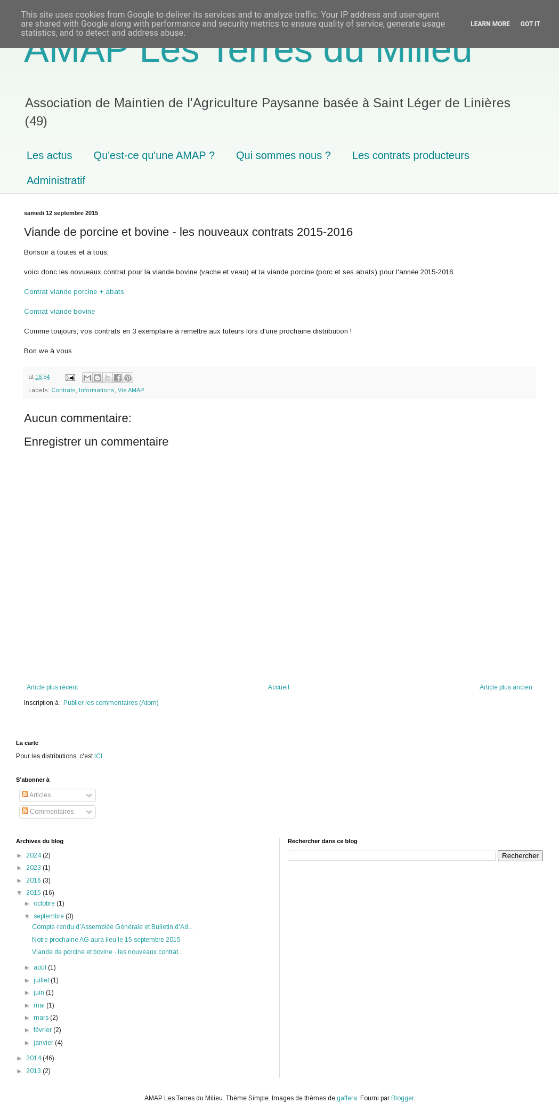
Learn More (490, 24)
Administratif (56, 180)
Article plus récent (52, 687)
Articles (36, 795)
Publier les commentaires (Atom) (111, 703)
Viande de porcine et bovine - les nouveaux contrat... (107, 952)
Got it (530, 24)
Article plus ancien (506, 687)
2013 (34, 1071)
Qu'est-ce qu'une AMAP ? (154, 155)
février (43, 1030)
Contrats (63, 390)
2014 (34, 1058)
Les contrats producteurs (410, 155)
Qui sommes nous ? (283, 155)
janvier (44, 1042)
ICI (98, 756)
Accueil (278, 687)
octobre (45, 903)
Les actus (49, 155)
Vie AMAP (131, 390)
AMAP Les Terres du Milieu (248, 49)
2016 (34, 880)
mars (42, 1017)
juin (40, 992)
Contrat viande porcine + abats (74, 292)
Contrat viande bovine (59, 311)
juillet (42, 980)
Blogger (402, 1098)
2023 (34, 867)
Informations (97, 390)
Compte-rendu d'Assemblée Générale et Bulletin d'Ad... (112, 927)
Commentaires (48, 811)
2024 (34, 855)
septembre (50, 916)
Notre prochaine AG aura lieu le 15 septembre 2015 (106, 939)
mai (40, 1005)
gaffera (347, 1098)
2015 (34, 892)
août (41, 967)
